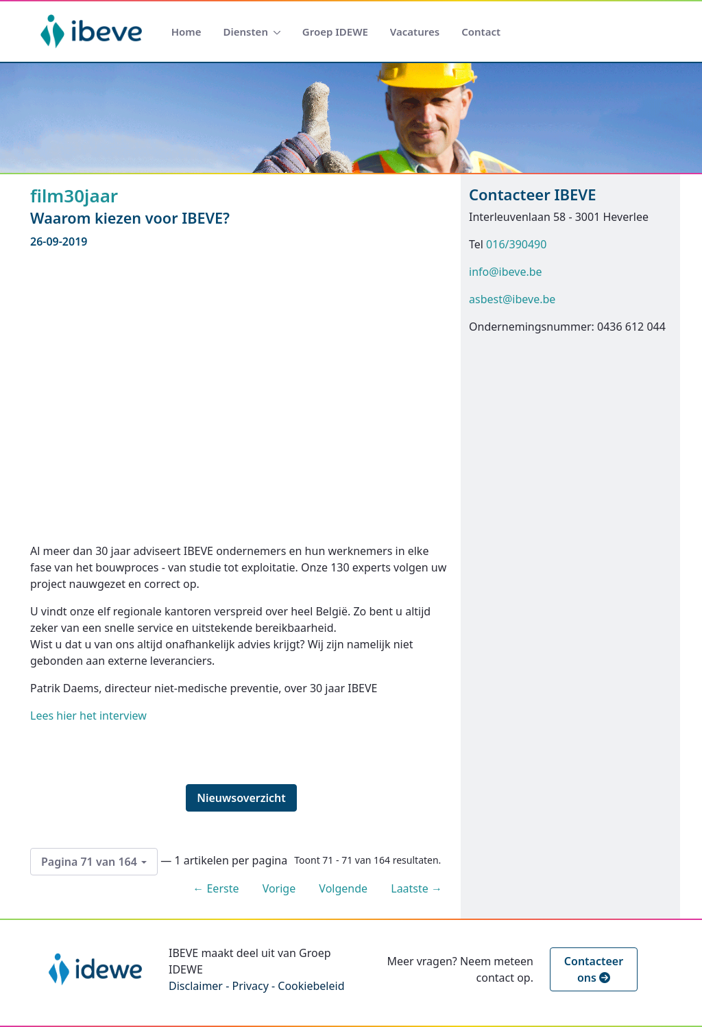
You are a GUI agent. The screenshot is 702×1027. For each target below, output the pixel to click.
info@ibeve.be (505, 271)
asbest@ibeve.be (512, 299)
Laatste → (416, 888)
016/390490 (516, 244)
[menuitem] (186, 32)
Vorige (279, 888)
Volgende (343, 888)
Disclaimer (196, 985)
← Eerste (216, 888)
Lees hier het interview (88, 715)
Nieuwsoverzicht (241, 797)
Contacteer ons (593, 969)
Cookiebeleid (311, 985)
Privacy (250, 985)
